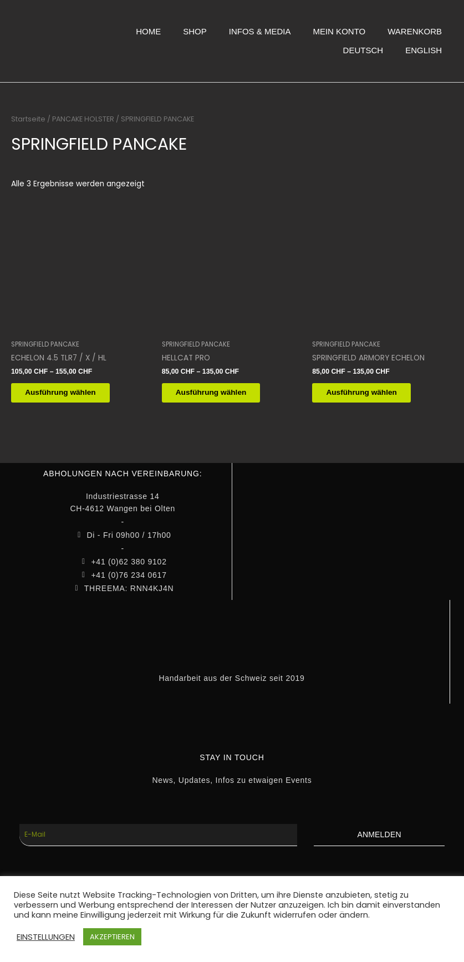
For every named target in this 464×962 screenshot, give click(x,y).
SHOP (195, 31)
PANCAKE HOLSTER (83, 119)
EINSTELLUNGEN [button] (46, 937)
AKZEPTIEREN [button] (112, 937)
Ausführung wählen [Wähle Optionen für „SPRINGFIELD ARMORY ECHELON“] (369, 393)
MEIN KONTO (339, 31)
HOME (148, 31)
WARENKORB (414, 31)
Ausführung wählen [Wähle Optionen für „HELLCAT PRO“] (219, 393)
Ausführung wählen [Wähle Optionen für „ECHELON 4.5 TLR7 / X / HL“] (68, 393)
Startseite (28, 119)
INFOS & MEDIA (260, 31)
